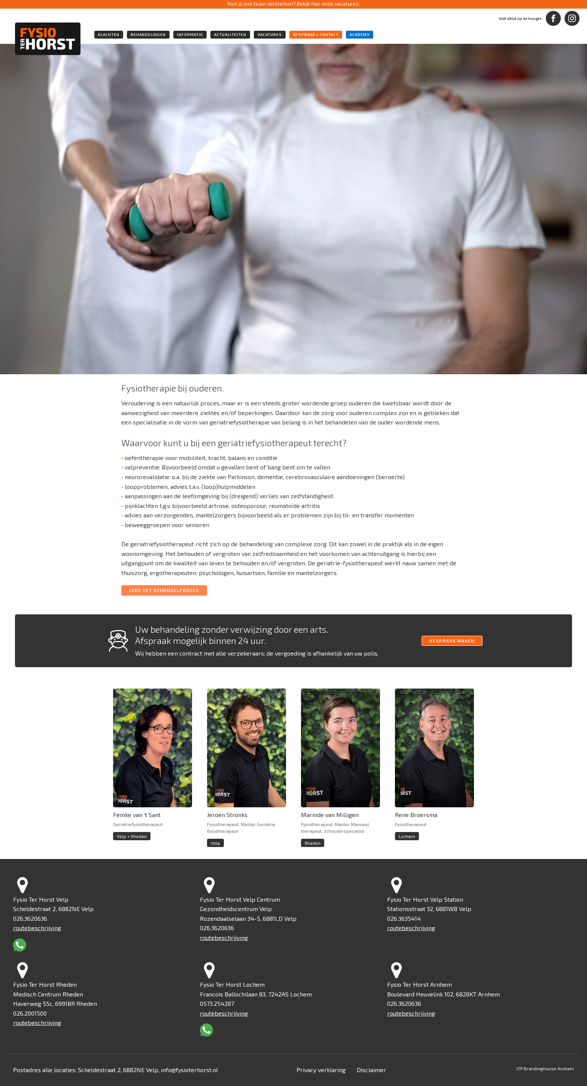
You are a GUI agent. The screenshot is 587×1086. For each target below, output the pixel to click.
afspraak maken (452, 640)
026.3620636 (30, 918)
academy (359, 34)
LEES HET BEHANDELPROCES (164, 590)
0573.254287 (217, 1003)
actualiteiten (230, 34)
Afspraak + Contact (315, 34)
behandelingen (148, 34)
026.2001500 (30, 1013)
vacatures (270, 34)
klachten (108, 34)
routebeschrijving (37, 927)
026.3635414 (404, 918)
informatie (190, 34)
